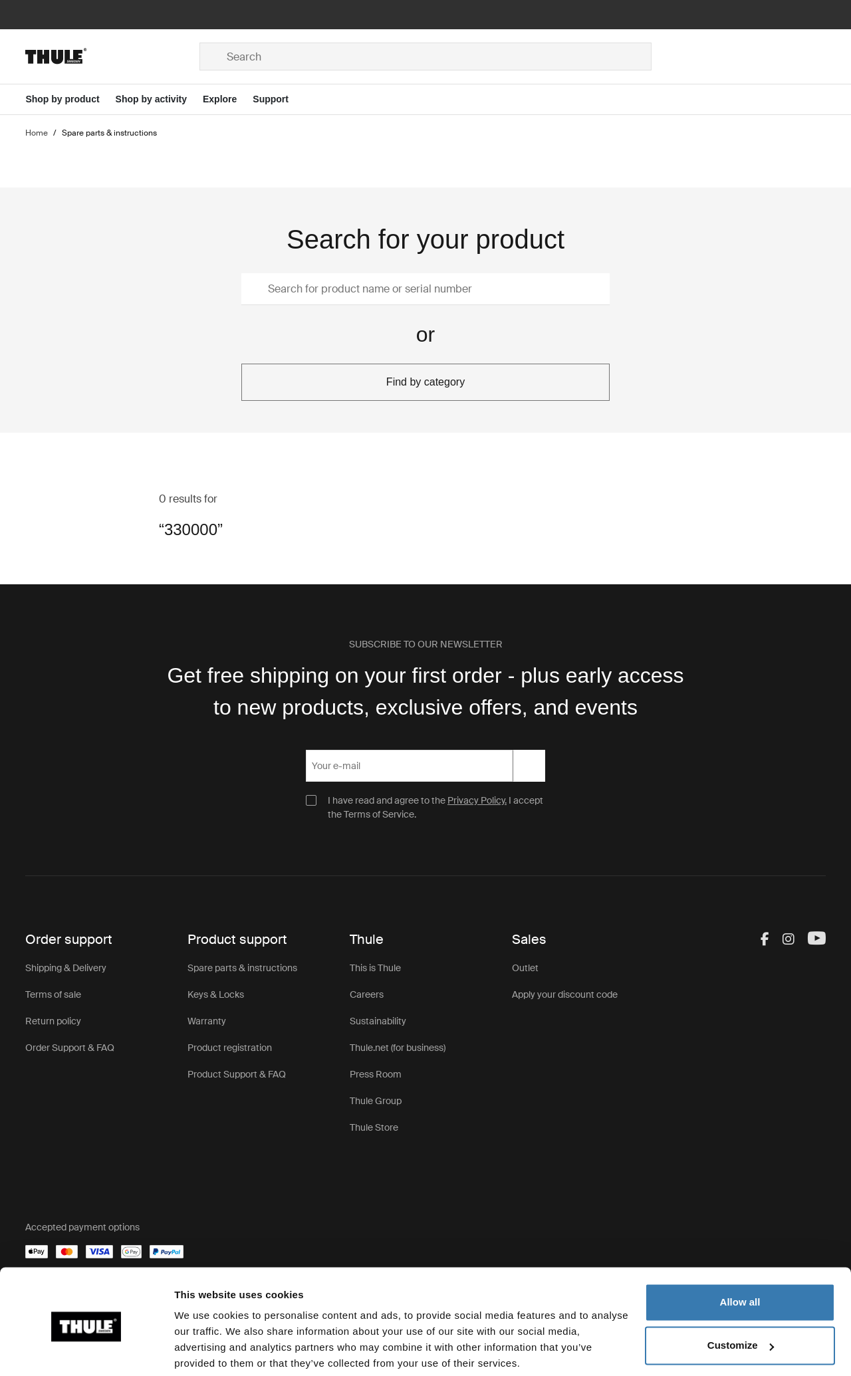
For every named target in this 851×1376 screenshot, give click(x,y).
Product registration (229, 1048)
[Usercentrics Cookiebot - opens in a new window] (86, 1350)
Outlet (525, 968)
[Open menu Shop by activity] (159, 99)
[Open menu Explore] (228, 99)
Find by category (425, 382)
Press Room (376, 1074)
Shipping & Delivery (65, 968)
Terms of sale (53, 994)
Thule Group (376, 1101)
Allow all (740, 1252)
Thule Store (374, 1127)
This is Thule (375, 968)
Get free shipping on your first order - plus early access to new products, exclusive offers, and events (425, 691)
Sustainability (378, 1021)
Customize (740, 1295)
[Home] (112, 56)
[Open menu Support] (278, 99)
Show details (205, 1349)
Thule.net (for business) (397, 1048)
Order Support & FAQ (69, 1048)
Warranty (206, 1021)
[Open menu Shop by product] (70, 99)
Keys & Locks (215, 994)
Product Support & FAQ (236, 1074)
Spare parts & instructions (242, 968)
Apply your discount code (565, 994)
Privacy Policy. (477, 800)
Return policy (53, 1021)
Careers (367, 994)
